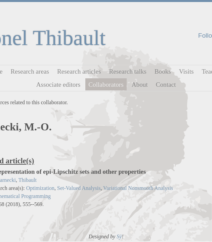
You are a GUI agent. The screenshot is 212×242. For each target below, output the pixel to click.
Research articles (79, 71)
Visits (186, 71)
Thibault (27, 180)
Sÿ (119, 236)
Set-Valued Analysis (78, 188)
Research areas (29, 71)
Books (163, 71)
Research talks (127, 71)
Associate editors (58, 84)
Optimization (40, 188)
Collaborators (105, 84)
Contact (166, 84)
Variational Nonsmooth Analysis (138, 188)
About (140, 84)
